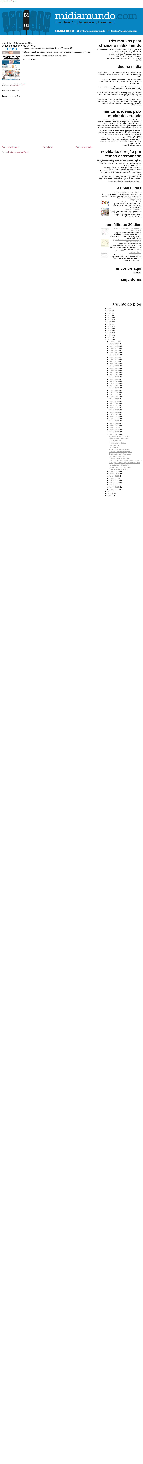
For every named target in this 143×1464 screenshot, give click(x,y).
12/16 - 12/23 (114, 346)
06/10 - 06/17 (114, 405)
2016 (110, 331)
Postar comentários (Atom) (18, 152)
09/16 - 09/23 (114, 375)
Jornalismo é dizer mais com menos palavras (125, 460)
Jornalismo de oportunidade (119, 438)
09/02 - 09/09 (114, 379)
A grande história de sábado (119, 436)
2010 (110, 493)
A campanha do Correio (117, 443)
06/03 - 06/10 (114, 408)
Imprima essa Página (8, 1)
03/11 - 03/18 (114, 434)
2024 (110, 313)
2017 (110, 328)
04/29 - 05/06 (114, 419)
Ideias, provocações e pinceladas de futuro (124, 463)
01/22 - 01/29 (114, 482)
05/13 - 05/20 (114, 414)
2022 (110, 317)
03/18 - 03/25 (114, 432)
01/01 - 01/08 (114, 489)
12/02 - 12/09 (114, 350)
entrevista (134, 87)
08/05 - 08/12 (114, 388)
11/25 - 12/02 (114, 353)
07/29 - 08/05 (114, 390)
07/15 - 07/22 (114, 394)
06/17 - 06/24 (114, 403)
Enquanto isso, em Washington (120, 454)
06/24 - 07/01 (114, 401)
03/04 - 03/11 (114, 471)
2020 (110, 322)
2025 (110, 311)
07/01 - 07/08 (114, 399)
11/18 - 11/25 (114, 355)
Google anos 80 (135, 200)
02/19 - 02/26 (114, 476)
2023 (110, 315)
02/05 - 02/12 (114, 478)
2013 (110, 337)
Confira (138, 60)
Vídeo (99, 92)
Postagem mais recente (11, 147)
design (12, 85)
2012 (110, 339)
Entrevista (100, 99)
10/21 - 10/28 (114, 364)
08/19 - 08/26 (114, 383)
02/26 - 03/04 (114, 474)
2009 (110, 496)
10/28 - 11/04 (114, 361)
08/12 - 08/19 (114, 386)
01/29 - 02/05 (114, 480)
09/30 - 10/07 (114, 370)
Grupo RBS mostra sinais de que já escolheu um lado (128, 252)
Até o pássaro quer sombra (118, 465)
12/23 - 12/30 (114, 344)
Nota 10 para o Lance (117, 456)
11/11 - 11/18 (114, 357)
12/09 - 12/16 (114, 348)
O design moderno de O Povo (18, 45)
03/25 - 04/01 (114, 430)
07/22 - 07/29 (114, 392)
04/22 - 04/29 (114, 421)
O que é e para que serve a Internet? (128, 192)
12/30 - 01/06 (114, 342)
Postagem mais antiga (84, 147)
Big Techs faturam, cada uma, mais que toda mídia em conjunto (127, 241)
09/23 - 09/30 (114, 372)
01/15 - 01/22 (114, 485)
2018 (110, 326)
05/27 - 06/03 (114, 410)
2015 (110, 333)
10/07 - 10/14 (114, 368)
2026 (110, 309)
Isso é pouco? (114, 447)
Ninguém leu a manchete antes (120, 467)
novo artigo (118, 74)
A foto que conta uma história (119, 449)
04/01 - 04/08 (114, 427)
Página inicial (48, 147)
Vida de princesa (115, 441)
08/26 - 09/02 (114, 381)
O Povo (16, 85)
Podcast (104, 80)
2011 (110, 491)
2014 (110, 335)
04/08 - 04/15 (114, 425)
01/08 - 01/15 (114, 487)
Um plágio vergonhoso (133, 209)
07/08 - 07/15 (114, 397)
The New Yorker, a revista (118, 469)
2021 (110, 320)
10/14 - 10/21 (114, 366)
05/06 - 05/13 (114, 416)
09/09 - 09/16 (114, 377)
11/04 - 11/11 (114, 359)
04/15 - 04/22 (114, 423)
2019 (110, 324)
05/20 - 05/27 (114, 412)
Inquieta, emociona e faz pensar (120, 452)
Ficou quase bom (115, 445)
